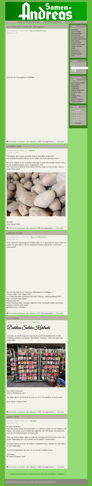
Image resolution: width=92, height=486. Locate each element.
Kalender (75, 107)
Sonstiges (70, 22)
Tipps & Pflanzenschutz (28, 22)
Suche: (74, 61)
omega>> (61, 474)
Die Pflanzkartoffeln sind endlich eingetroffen (78, 84)
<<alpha (12, 474)
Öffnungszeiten (76, 33)
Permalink (60, 141)
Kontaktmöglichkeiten (79, 39)
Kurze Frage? (76, 31)
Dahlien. (74, 97)
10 (36, 474)
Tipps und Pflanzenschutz (37, 31)
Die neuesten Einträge (76, 78)
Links (73, 26)
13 (45, 474)
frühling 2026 (75, 96)
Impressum (75, 50)
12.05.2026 (78, 123)
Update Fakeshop (77, 90)
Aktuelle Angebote (52, 22)
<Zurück (19, 474)
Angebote (32, 150)
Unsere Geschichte (78, 44)
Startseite (74, 30)
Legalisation (75, 88)
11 (39, 474)
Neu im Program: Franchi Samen (77, 100)
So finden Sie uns (77, 37)
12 (42, 474)
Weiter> (54, 474)
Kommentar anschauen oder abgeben (22, 141)
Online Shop (75, 35)
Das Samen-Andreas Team (76, 42)
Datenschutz (75, 52)
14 (48, 474)
